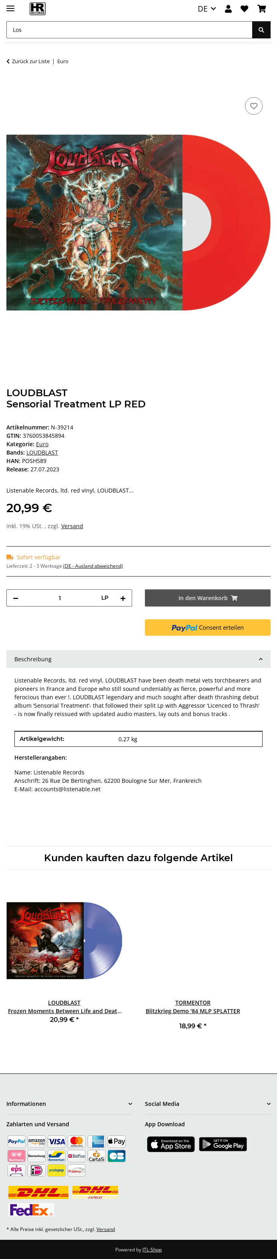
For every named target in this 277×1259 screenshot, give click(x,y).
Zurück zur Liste (31, 61)
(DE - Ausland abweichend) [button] (93, 566)
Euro (42, 444)
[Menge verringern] (15, 598)
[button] (228, 9)
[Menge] (60, 598)
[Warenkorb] (262, 9)
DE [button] (203, 8)
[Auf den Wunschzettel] (254, 106)
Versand (72, 526)
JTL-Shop (152, 1249)
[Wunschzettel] (244, 9)
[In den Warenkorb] (12, 86)
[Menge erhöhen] (123, 598)
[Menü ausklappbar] (10, 5)
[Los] (129, 29)
